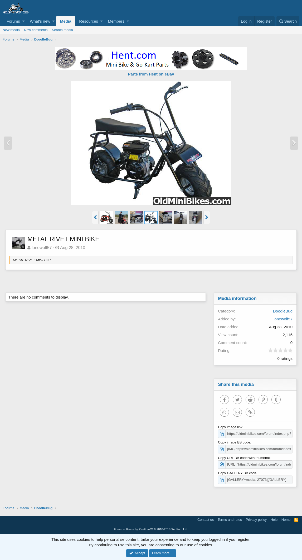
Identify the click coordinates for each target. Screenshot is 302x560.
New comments (36, 30)
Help (274, 520)
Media (65, 21)
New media (11, 30)
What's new (40, 21)
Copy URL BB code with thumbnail (244, 458)
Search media (62, 30)
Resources (88, 21)
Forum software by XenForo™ (151, 529)
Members (116, 21)
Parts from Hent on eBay (151, 74)
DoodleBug (283, 311)
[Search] (287, 21)
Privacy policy (256, 520)
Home (286, 520)
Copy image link (230, 427)
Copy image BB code (234, 442)
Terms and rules (230, 520)
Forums (13, 21)
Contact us (205, 520)
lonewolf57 (42, 247)
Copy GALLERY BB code (237, 473)
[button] (23, 21)
